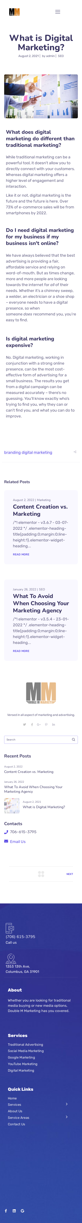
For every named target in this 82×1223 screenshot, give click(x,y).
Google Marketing (21, 1065)
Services (14, 1112)
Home (12, 1106)
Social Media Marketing (26, 1058)
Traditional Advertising (25, 1052)
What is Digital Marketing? (44, 814)
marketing (43, 452)
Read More (21, 554)
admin (50, 56)
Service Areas (18, 1125)
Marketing (44, 500)
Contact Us (16, 1132)
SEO (61, 56)
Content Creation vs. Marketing (40, 510)
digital (27, 452)
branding (12, 452)
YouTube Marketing (23, 1071)
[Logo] (14, 12)
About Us (15, 1119)
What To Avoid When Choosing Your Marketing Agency (41, 603)
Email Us (18, 849)
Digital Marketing (21, 1078)
